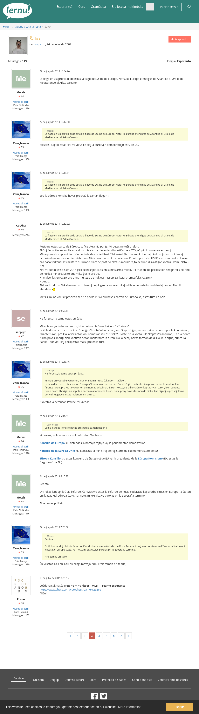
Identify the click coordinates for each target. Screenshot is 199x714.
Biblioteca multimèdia (127, 6)
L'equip (54, 680)
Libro (93, 680)
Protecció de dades (114, 680)
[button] (150, 6)
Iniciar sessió (169, 7)
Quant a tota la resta (28, 26)
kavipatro (39, 44)
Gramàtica (98, 6)
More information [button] (129, 707)
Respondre (179, 39)
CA (190, 6)
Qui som (38, 680)
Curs (81, 6)
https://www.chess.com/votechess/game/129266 (70, 589)
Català (19, 678)
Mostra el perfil (21, 101)
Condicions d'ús (142, 680)
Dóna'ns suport (74, 680)
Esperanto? (65, 6)
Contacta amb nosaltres (173, 680)
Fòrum (7, 26)
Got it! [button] (180, 707)
